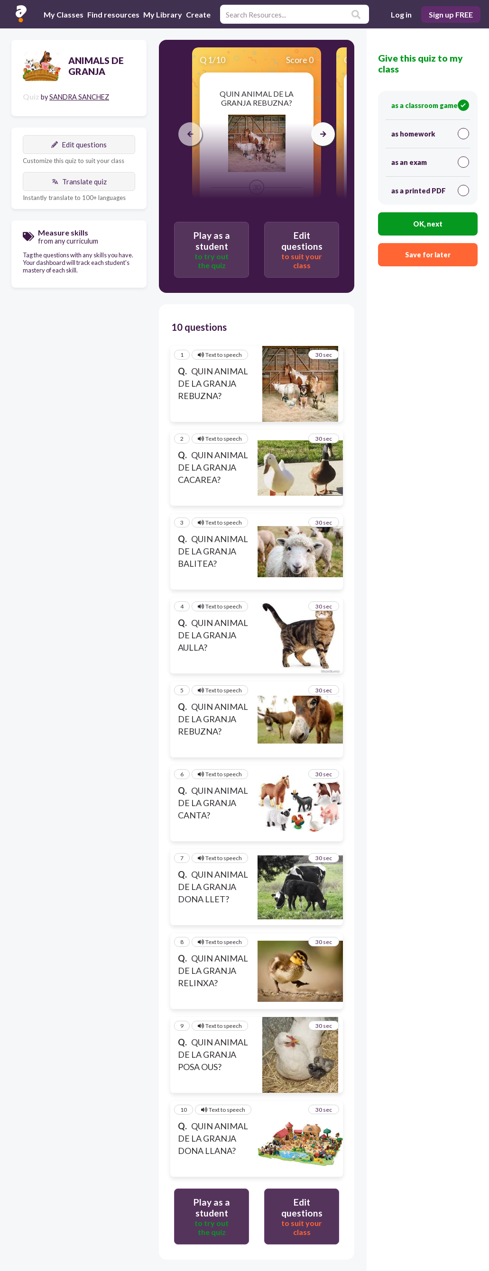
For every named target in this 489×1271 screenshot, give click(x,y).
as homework (430, 133)
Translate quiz (79, 181)
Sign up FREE (451, 14)
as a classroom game (430, 105)
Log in (401, 14)
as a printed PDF (430, 190)
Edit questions (79, 144)
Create (198, 14)
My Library (162, 14)
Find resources (113, 14)
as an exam (430, 162)
